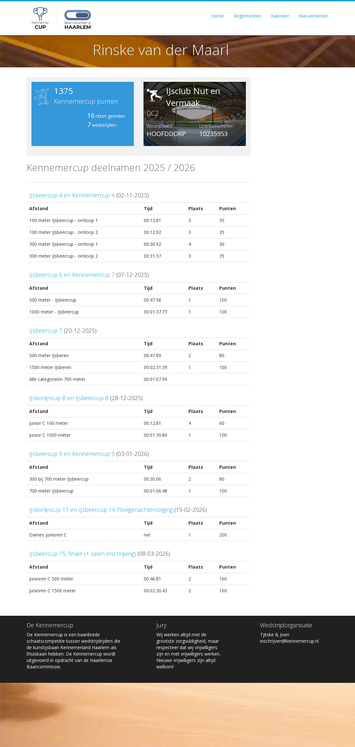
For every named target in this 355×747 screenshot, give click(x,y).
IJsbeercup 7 (45, 330)
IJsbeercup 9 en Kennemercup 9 (72, 454)
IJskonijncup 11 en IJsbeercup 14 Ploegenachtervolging (101, 509)
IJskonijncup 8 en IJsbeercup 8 (68, 398)
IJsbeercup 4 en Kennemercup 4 (72, 195)
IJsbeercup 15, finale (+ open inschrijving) (82, 553)
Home (217, 16)
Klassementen (313, 16)
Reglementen (247, 16)
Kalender (280, 16)
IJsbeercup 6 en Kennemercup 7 (72, 275)
